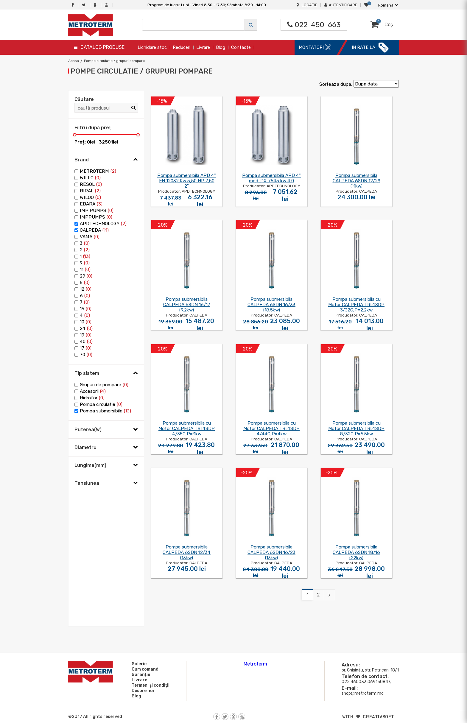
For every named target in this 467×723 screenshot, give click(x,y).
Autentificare (340, 5)
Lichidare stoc (152, 47)
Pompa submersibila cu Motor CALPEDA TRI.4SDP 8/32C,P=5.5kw (356, 428)
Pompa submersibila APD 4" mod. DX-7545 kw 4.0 (271, 178)
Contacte (241, 47)
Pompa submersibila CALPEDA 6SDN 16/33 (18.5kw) (271, 305)
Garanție (140, 674)
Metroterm (255, 664)
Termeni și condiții (149, 685)
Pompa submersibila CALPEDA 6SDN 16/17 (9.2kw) (186, 305)
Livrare (203, 47)
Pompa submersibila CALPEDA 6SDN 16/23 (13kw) (271, 552)
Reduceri (181, 47)
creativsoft (378, 716)
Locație (307, 5)
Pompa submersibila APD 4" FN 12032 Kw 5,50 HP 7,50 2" (186, 181)
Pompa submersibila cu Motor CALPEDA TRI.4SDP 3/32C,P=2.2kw (356, 305)
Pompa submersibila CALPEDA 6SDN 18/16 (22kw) (356, 552)
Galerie (138, 663)
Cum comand (144, 669)
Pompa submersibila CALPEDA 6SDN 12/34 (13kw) (187, 552)
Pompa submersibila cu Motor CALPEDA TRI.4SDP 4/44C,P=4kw (271, 428)
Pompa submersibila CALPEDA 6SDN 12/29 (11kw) (356, 181)
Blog (220, 47)
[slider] (74, 134)
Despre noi (142, 690)
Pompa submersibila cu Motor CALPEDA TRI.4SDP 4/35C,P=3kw (186, 428)
